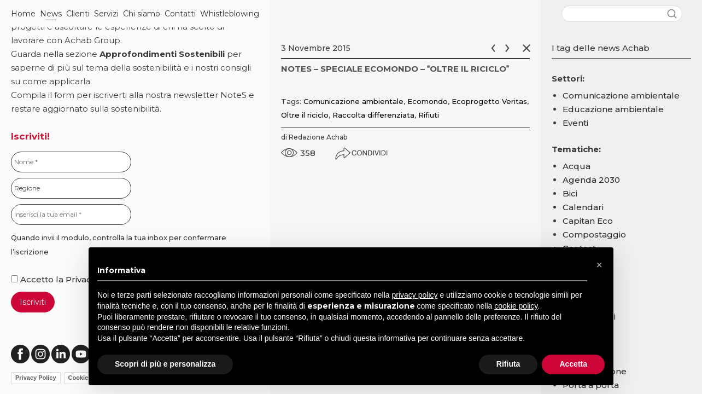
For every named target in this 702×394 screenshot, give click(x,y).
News (51, 14)
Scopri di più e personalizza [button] (165, 364)
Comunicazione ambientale (353, 101)
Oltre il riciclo (305, 115)
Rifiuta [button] (508, 364)
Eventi (575, 123)
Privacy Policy (35, 377)
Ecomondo (427, 101)
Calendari (583, 207)
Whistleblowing (229, 14)
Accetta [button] (573, 364)
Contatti (180, 14)
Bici (570, 193)
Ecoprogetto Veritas (489, 101)
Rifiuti (428, 115)
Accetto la (38, 279)
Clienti (78, 14)
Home (23, 14)
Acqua (576, 166)
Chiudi (529, 48)
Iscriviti (33, 302)
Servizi (106, 14)
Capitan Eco (588, 221)
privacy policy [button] (415, 295)
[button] (599, 265)
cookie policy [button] (515, 306)
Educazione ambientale (613, 109)
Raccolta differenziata (373, 115)
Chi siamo (141, 14)
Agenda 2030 (591, 180)
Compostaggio (594, 234)
